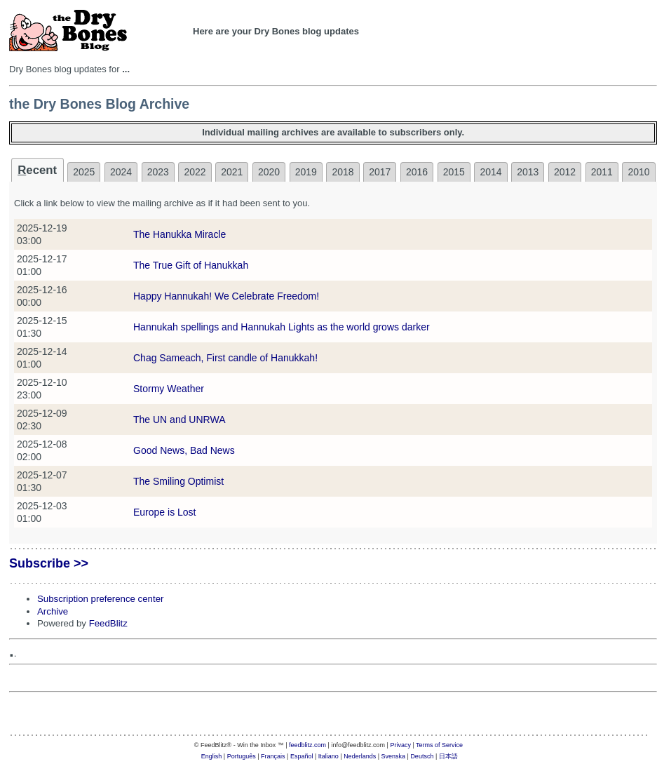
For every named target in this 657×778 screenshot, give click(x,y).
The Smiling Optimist (178, 481)
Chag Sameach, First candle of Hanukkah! (225, 357)
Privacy (400, 745)
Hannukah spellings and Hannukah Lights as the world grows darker (281, 327)
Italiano (328, 756)
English (211, 756)
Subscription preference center (100, 598)
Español (301, 756)
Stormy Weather (168, 388)
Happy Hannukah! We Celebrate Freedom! (226, 296)
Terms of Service (439, 745)
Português (241, 756)
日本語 (448, 756)
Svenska (393, 756)
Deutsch (421, 756)
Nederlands (360, 756)
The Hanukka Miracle (179, 234)
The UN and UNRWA (179, 419)
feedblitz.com (307, 745)
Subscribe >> (48, 563)
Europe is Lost (164, 512)
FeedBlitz (108, 623)
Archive (52, 611)
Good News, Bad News (184, 450)
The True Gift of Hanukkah (190, 265)
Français (273, 756)
